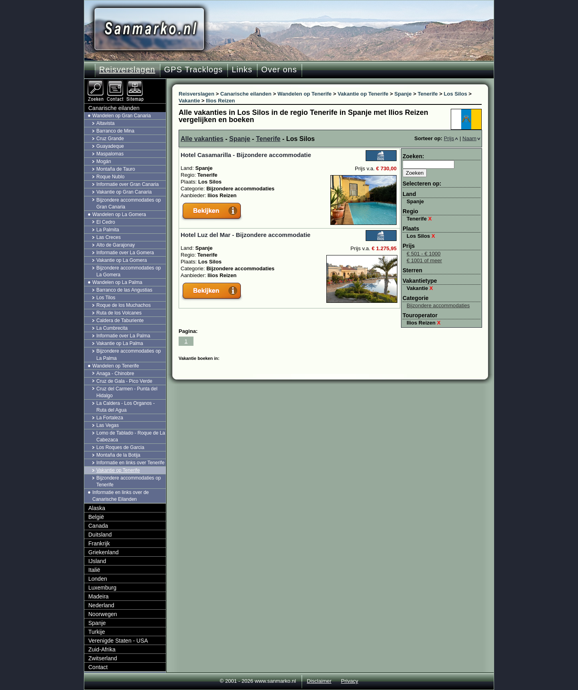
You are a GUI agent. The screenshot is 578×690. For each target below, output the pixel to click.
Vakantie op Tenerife (118, 470)
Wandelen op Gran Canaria (121, 115)
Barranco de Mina (115, 131)
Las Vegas (107, 425)
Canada (98, 526)
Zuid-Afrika (102, 649)
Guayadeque (110, 146)
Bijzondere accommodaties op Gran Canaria (128, 203)
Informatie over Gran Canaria (127, 184)
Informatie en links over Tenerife (130, 462)
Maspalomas (110, 154)
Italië (94, 570)
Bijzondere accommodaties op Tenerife (128, 481)
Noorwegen (102, 614)
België (96, 517)
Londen (97, 579)
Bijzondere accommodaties (438, 305)
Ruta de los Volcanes (119, 313)
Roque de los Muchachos (123, 305)
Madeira (98, 596)
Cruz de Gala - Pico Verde (124, 381)
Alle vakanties (202, 138)
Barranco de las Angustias (124, 290)
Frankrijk (99, 543)
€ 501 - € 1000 (424, 254)
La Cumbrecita (112, 328)
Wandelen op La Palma (117, 282)
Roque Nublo (110, 177)
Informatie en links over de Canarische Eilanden (120, 496)
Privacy (349, 681)
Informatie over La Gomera (125, 252)
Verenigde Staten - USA (118, 640)
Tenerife (268, 138)
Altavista (105, 123)
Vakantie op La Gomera (121, 260)
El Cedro (105, 222)
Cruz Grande (110, 138)
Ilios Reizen (424, 323)
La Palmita (107, 230)
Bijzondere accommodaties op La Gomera (128, 271)
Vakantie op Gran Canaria (124, 192)
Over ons (279, 69)
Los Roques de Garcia (120, 447)
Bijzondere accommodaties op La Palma (128, 354)
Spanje (239, 138)
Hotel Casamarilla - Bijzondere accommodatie (246, 155)
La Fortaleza (109, 418)
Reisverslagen (127, 69)
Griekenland (103, 552)
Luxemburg (102, 587)
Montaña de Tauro (115, 169)
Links (242, 69)
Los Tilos (105, 297)
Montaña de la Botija (118, 455)
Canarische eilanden (114, 108)
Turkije (96, 632)
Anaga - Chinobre (115, 373)
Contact (98, 667)
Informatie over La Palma (123, 336)
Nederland (101, 605)
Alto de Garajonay (115, 245)
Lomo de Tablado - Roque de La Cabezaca (130, 436)
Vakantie (420, 288)
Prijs (451, 138)
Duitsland (100, 534)
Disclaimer (319, 681)
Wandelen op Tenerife (115, 366)
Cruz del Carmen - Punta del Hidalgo (126, 392)
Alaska (96, 508)
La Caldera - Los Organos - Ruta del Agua (125, 406)
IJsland (97, 561)
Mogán (103, 161)
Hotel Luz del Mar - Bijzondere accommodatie (245, 235)
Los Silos (421, 236)
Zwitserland (102, 658)
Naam (471, 138)
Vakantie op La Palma (119, 343)
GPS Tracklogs (193, 69)
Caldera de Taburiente (120, 320)
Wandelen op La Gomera (119, 214)
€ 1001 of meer (424, 260)
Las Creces (108, 237)
